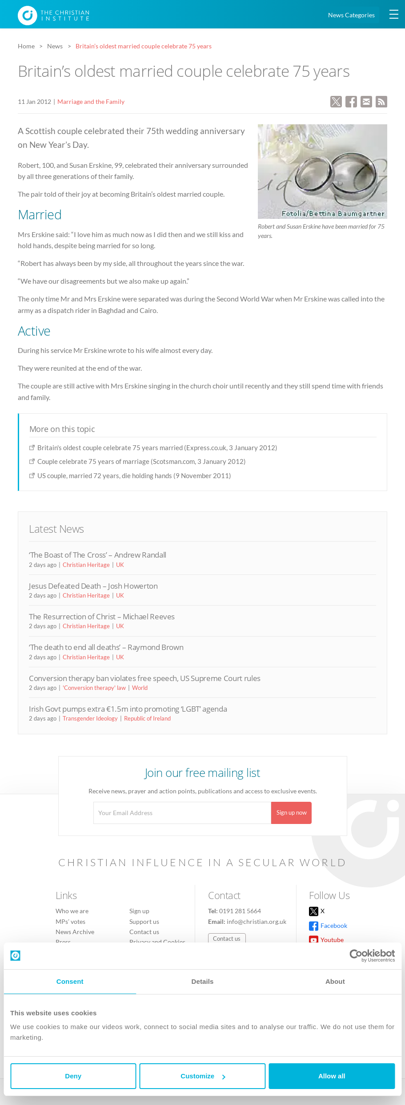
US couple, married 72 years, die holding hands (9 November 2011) (134, 475)
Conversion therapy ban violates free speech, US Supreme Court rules (145, 678)
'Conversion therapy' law (94, 687)
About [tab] (335, 981)
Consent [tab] (70, 981)
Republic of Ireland (147, 718)
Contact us (144, 931)
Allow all (331, 1076)
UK (120, 564)
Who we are (72, 911)
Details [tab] (203, 981)
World (140, 687)
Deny (73, 1076)
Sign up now (292, 812)
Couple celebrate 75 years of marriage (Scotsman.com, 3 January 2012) (141, 461)
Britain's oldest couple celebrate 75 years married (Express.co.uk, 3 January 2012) (157, 448)
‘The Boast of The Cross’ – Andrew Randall (97, 555)
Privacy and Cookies (157, 942)
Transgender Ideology (90, 718)
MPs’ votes (70, 921)
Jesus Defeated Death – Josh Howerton (93, 586)
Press (63, 942)
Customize (202, 1076)
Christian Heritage (86, 564)
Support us (144, 921)
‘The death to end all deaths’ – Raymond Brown (106, 647)
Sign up (139, 911)
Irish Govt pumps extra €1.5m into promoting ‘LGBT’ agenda (128, 709)
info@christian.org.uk (256, 921)
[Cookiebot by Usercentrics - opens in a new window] (356, 955)
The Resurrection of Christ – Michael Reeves (102, 616)
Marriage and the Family (90, 101)
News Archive (75, 931)
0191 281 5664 (240, 911)
